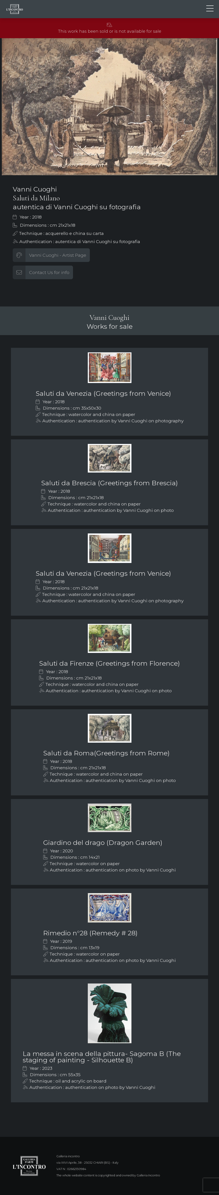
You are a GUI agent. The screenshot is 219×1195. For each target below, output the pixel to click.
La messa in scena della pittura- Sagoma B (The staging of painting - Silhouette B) (102, 1057)
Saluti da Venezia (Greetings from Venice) (103, 393)
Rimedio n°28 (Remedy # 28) (90, 933)
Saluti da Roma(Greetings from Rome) (106, 753)
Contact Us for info (49, 272)
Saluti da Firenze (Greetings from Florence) (109, 663)
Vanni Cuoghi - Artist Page (57, 255)
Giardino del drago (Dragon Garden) (102, 842)
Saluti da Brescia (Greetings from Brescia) (109, 483)
